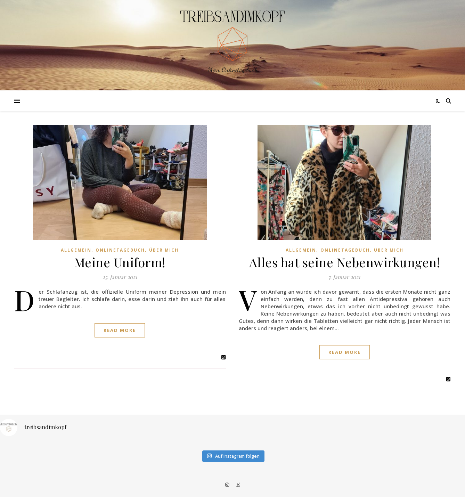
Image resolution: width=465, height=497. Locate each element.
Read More (120, 330)
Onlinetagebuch (120, 250)
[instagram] (227, 484)
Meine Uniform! (119, 262)
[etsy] (238, 484)
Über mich (164, 250)
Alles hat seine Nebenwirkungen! (344, 262)
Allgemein (76, 250)
